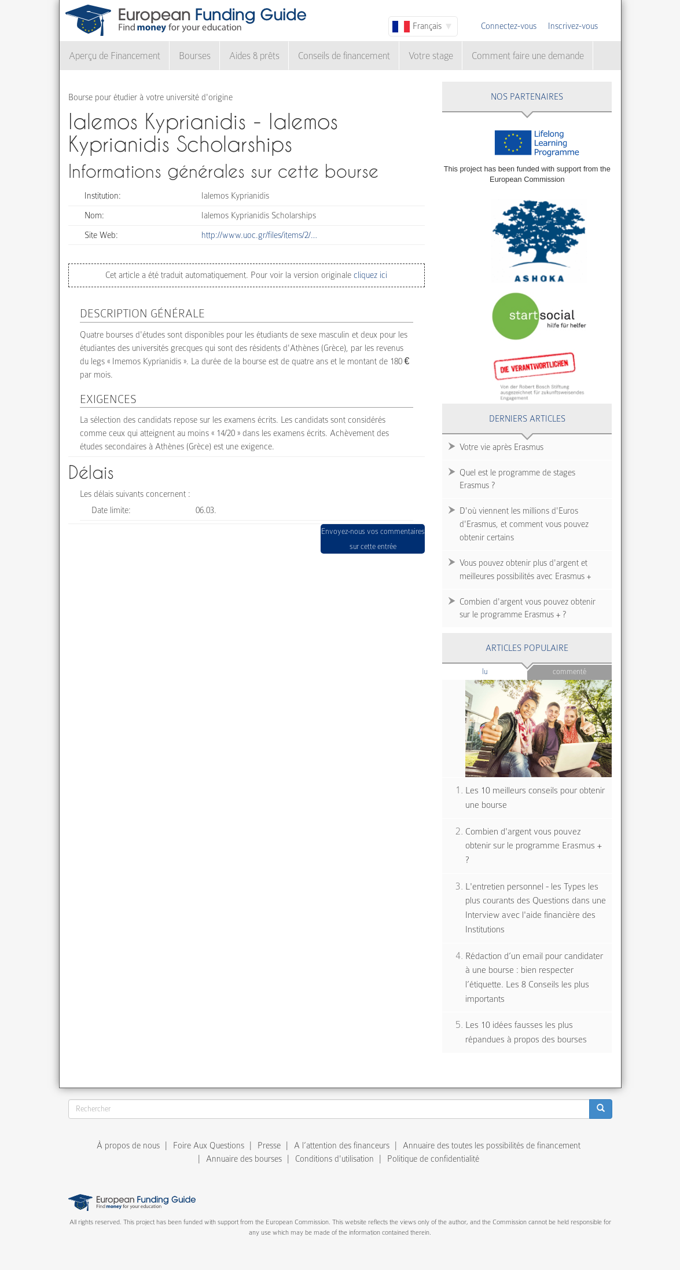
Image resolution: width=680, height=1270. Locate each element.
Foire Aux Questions (208, 1145)
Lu (504, 671)
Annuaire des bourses (244, 1158)
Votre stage (431, 55)
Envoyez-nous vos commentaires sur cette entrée (373, 539)
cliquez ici (369, 275)
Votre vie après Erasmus (501, 447)
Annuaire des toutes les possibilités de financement (491, 1145)
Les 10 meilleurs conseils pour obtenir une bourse (535, 797)
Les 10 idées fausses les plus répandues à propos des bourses (526, 1032)
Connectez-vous (508, 26)
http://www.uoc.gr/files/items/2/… (259, 235)
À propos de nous (128, 1145)
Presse (269, 1145)
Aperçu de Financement (114, 55)
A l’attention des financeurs (341, 1145)
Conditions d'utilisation (334, 1158)
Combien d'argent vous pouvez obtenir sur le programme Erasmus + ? (528, 608)
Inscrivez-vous (573, 26)
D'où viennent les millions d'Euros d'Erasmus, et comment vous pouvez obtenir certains (524, 524)
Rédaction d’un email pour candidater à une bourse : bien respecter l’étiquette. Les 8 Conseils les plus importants (534, 977)
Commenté (569, 671)
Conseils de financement (344, 55)
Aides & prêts (254, 55)
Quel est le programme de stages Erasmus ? (517, 479)
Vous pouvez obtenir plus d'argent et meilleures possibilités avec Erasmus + (525, 569)
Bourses (195, 55)
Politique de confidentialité (433, 1158)
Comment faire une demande (528, 55)
